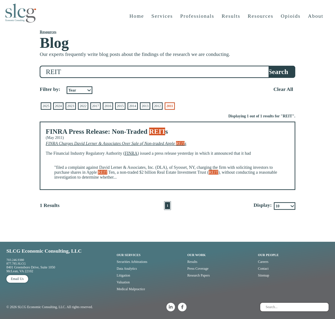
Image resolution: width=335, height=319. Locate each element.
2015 (120, 106)
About (316, 18)
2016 (107, 106)
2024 (58, 106)
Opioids (291, 18)
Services (162, 18)
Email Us (17, 279)
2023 (70, 106)
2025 (46, 106)
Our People (268, 255)
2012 (157, 106)
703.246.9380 (15, 260)
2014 (132, 106)
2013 (145, 106)
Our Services (129, 255)
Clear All (283, 89)
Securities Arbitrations (132, 262)
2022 (83, 106)
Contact (263, 268)
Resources (261, 18)
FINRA (131, 153)
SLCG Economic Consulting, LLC (44, 251)
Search (278, 72)
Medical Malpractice (131, 289)
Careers (263, 262)
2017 (95, 106)
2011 (169, 106)
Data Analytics (127, 268)
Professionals (198, 18)
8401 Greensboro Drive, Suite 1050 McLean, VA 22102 (30, 269)
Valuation (123, 282)
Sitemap (263, 275)
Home (137, 18)
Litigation (123, 275)
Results (231, 18)
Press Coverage (198, 268)
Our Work (196, 255)
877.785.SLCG (16, 263)
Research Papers (198, 275)
